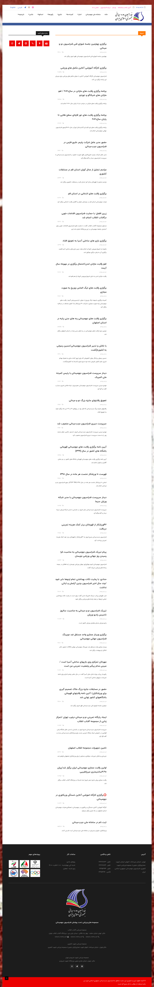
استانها (40, 14)
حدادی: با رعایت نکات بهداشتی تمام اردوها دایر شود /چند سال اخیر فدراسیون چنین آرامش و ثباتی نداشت (80, 583)
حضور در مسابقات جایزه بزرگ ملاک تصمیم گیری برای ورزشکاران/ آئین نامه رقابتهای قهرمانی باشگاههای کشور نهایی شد (82, 693)
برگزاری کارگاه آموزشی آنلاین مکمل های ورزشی (83, 68)
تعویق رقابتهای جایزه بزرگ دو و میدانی (87, 400)
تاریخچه (21, 14)
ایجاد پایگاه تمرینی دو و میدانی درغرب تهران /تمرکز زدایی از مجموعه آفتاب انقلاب (81, 719)
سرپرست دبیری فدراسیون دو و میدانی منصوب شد (81, 424)
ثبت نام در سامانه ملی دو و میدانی (89, 822)
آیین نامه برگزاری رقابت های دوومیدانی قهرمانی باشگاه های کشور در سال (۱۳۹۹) (83, 449)
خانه (106, 14)
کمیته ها (69, 14)
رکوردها (50, 14)
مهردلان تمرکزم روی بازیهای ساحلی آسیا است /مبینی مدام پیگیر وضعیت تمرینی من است (83, 664)
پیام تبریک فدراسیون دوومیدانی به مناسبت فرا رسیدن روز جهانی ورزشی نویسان (83, 554)
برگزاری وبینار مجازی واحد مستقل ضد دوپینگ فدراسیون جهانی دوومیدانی (84, 636)
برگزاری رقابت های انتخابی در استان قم (87, 193)
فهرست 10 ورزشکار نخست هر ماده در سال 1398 (83, 474)
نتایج (59, 14)
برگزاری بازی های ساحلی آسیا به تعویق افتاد (84, 241)
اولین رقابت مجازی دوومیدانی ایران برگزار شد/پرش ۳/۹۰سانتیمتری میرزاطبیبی (81, 770)
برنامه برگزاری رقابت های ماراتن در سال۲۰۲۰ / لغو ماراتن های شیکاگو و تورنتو (82, 93)
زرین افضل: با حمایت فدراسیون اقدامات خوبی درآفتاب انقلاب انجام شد (84, 215)
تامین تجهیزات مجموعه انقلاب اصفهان (87, 748)
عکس (30, 14)
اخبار (79, 14)
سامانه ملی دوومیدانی (93, 14)
